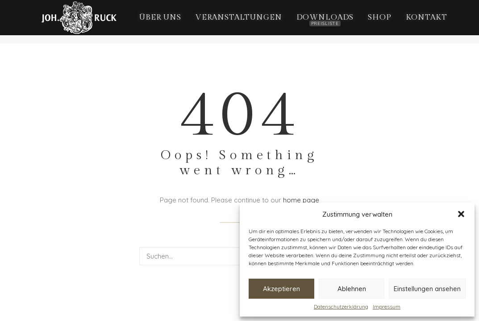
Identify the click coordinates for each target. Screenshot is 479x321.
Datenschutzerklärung (341, 306)
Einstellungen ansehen (427, 288)
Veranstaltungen (231, 21)
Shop (372, 21)
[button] (461, 214)
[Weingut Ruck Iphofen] (72, 22)
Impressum (386, 306)
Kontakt (419, 21)
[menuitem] (153, 22)
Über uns (153, 21)
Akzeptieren (281, 288)
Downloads (317, 25)
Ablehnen (351, 288)
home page (301, 200)
